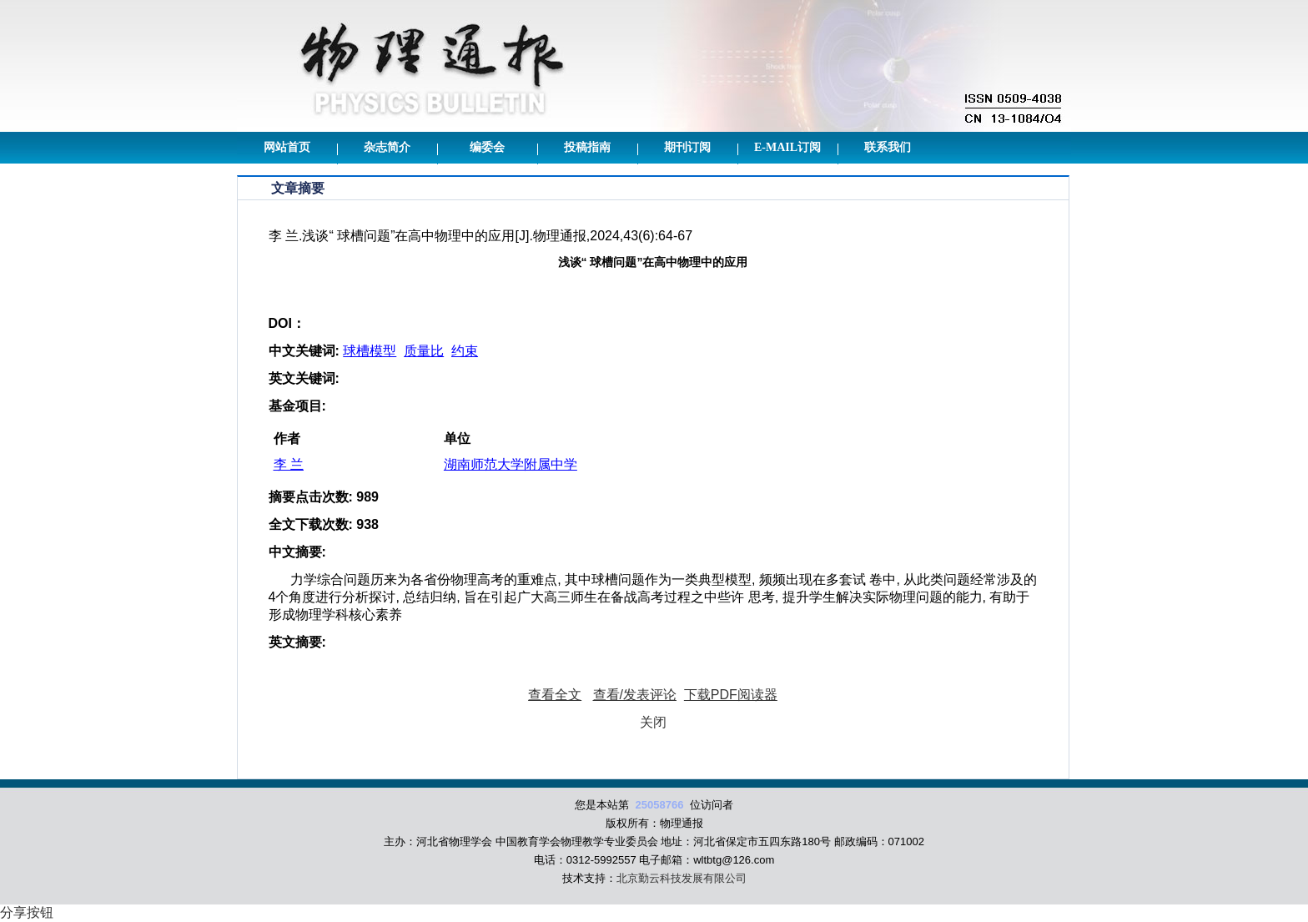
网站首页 (287, 147)
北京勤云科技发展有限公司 (681, 878)
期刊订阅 (687, 147)
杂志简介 (387, 147)
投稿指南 (587, 147)
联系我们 (887, 147)
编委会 (487, 147)
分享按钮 (26, 912)
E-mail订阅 (787, 147)
